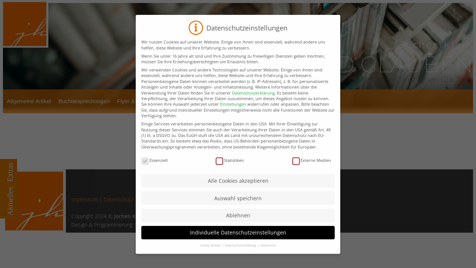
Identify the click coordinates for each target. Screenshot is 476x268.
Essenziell (154, 169)
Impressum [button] (268, 254)
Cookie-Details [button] (210, 254)
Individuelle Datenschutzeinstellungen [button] (238, 241)
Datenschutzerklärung (253, 102)
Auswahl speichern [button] (238, 207)
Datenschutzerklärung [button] (241, 254)
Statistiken (230, 169)
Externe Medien (311, 169)
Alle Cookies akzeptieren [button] (238, 190)
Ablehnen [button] (238, 224)
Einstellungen (233, 113)
